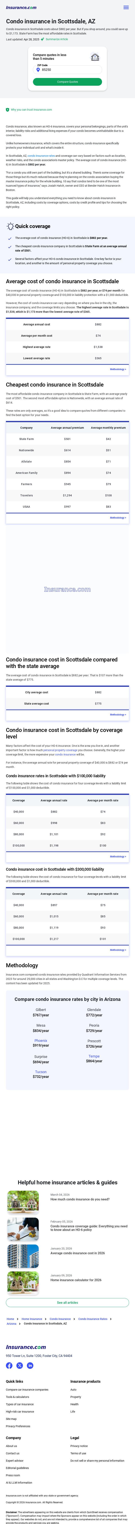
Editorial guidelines (17, 1468)
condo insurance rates (41, 155)
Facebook (9, 1365)
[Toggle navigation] (126, 7)
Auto (73, 1389)
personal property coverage (60, 750)
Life (72, 1411)
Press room (13, 1475)
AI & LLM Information (19, 1482)
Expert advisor (14, 1460)
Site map (11, 1418)
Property (75, 1397)
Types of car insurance (20, 1404)
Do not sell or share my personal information (97, 1460)
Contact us (12, 1453)
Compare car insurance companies (27, 1389)
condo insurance (65, 754)
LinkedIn (30, 1364)
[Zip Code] (67, 69)
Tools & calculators (17, 1397)
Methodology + (118, 369)
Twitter (19, 1364)
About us (11, 1446)
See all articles (67, 1303)
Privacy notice (79, 1446)
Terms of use (78, 1453)
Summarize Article (53, 39)
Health (74, 1404)
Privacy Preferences (18, 1426)
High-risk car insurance (20, 1411)
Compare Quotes (67, 81)
